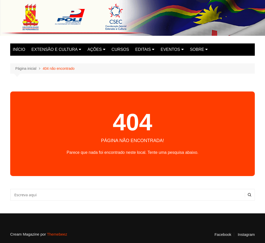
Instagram (246, 235)
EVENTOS (170, 49)
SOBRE (197, 49)
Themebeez (57, 234)
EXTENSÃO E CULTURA (54, 49)
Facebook (222, 235)
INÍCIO (19, 49)
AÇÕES (94, 49)
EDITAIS (143, 49)
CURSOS (120, 49)
